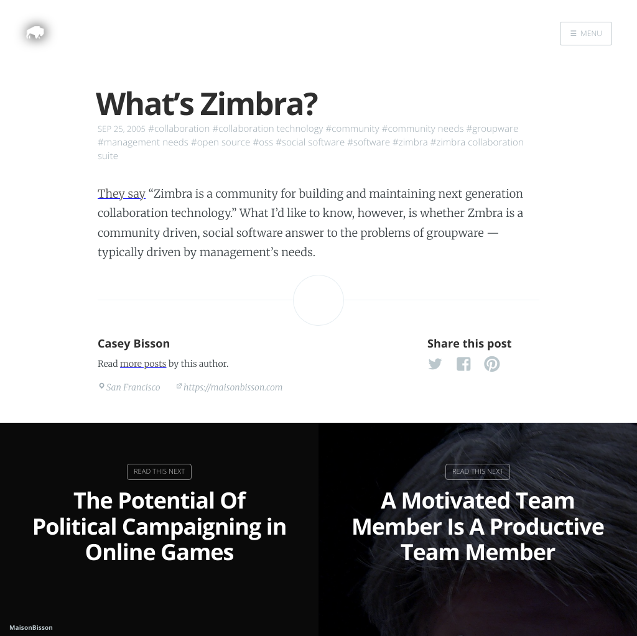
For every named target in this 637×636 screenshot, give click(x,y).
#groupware (493, 128)
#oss (263, 142)
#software (368, 142)
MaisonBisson (31, 627)
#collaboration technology (267, 128)
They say (122, 194)
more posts (143, 363)
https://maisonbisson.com (233, 387)
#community (352, 128)
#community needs (423, 128)
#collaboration (179, 128)
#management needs (143, 142)
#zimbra (410, 142)
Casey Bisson (134, 343)
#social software (310, 142)
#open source (220, 142)
